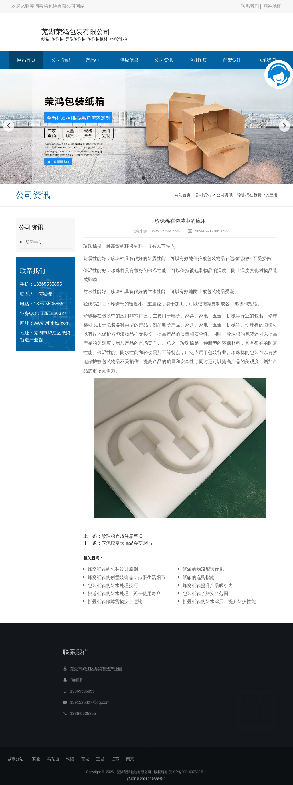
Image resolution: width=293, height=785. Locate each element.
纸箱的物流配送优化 (203, 569)
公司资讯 (164, 60)
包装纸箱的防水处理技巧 (113, 585)
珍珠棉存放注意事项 (122, 536)
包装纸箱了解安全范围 (205, 593)
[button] (137, 178)
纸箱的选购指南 (199, 577)
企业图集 (198, 60)
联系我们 (250, 6)
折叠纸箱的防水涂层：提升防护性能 (219, 601)
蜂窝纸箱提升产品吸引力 (208, 585)
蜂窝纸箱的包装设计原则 (113, 569)
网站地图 (272, 6)
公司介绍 (61, 60)
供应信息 (129, 60)
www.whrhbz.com (51, 323)
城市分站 (15, 759)
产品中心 (95, 60)
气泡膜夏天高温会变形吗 (127, 543)
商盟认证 (232, 60)
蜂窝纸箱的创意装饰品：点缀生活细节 (126, 577)
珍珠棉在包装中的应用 (257, 195)
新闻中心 (30, 242)
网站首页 (26, 60)
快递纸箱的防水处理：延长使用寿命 (124, 593)
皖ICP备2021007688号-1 (188, 777)
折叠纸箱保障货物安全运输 (115, 601)
